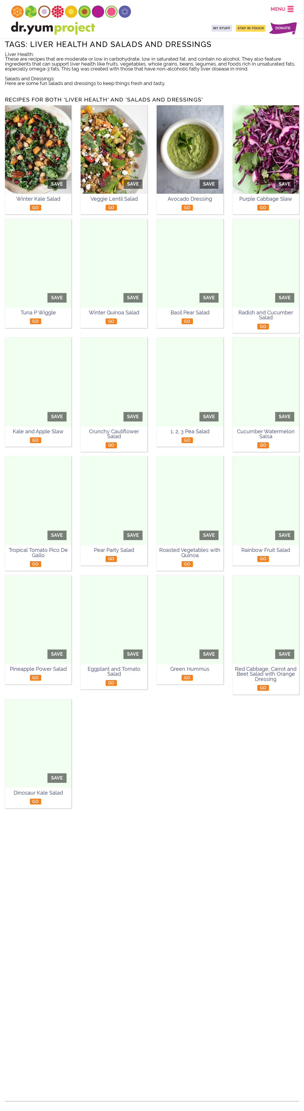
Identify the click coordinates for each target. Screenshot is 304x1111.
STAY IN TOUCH (251, 28)
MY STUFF (221, 28)
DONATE (282, 28)
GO (35, 207)
